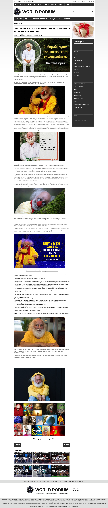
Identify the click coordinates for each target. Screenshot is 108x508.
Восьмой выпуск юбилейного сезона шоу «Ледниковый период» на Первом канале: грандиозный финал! (40, 459)
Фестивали (77, 92)
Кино (59, 19)
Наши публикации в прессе (81, 104)
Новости (31, 4)
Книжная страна (78, 107)
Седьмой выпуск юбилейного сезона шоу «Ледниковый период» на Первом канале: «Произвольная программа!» (59, 459)
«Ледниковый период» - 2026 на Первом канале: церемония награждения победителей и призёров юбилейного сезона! (22, 459)
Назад (17, 445)
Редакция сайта (40, 493)
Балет (75, 89)
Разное (75, 116)
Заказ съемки (50, 4)
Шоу (22, 34)
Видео (39, 4)
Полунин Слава (45, 439)
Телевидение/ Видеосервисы (24, 452)
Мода (75, 57)
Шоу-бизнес (77, 78)
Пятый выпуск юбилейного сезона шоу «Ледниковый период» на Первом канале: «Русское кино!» (59, 472)
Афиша (27, 19)
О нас (68, 4)
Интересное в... (77, 110)
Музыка (76, 52)
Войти (74, 1)
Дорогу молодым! (40, 19)
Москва (38, 35)
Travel (75, 81)
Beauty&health (78, 60)
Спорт (21, 454)
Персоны (67, 19)
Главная (22, 4)
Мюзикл (76, 49)
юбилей (52, 439)
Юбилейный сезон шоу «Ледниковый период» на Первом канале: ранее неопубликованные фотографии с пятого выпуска (41, 472)
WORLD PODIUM (39, 11)
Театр (75, 46)
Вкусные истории (78, 86)
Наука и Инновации (79, 84)
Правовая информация (51, 493)
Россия (35, 35)
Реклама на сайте (63, 493)
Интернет (76, 113)
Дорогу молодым (78, 98)
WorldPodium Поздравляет (26, 35)
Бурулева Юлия (20, 363)
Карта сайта (81, 1)
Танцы (52, 19)
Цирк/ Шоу (76, 72)
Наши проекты (78, 95)
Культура (18, 19)
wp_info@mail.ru (60, 502)
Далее (66, 445)
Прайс (60, 4)
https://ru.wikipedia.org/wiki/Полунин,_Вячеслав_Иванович (45, 130)
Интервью (76, 75)
